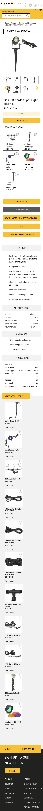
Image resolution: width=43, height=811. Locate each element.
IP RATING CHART (30, 784)
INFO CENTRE (28, 793)
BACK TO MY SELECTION (19, 31)
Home (7, 23)
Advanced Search (8, 12)
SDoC (21, 226)
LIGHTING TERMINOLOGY (33, 789)
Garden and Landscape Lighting (20, 24)
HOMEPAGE (9, 784)
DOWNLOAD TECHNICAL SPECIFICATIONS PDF (21, 218)
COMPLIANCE (28, 798)
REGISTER (9, 749)
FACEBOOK (8, 798)
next (37, 88)
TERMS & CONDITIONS (32, 802)
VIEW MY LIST (29, 749)
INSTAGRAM (9, 802)
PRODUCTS (8, 789)
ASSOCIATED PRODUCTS (21, 210)
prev (6, 88)
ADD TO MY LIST (21, 121)
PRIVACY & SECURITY (31, 807)
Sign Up (12, 771)
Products (14, 23)
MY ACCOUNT (9, 793)
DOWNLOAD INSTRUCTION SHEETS (21, 234)
